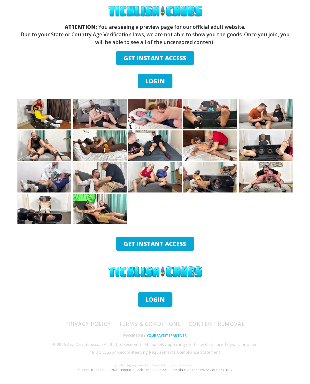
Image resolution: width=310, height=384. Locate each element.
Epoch (118, 365)
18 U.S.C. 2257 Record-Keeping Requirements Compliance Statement (155, 352)
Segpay (131, 365)
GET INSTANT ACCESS (155, 58)
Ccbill (149, 365)
